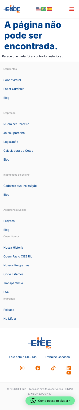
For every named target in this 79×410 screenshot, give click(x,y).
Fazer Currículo (13, 89)
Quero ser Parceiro (16, 124)
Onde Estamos (13, 274)
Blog (6, 97)
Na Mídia (9, 318)
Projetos (9, 221)
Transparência (13, 283)
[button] (72, 9)
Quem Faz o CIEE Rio (17, 256)
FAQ (6, 292)
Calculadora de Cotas (18, 150)
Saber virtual (12, 80)
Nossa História (13, 247)
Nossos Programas (16, 265)
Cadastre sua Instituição (20, 185)
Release (8, 309)
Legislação (10, 141)
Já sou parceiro (14, 133)
